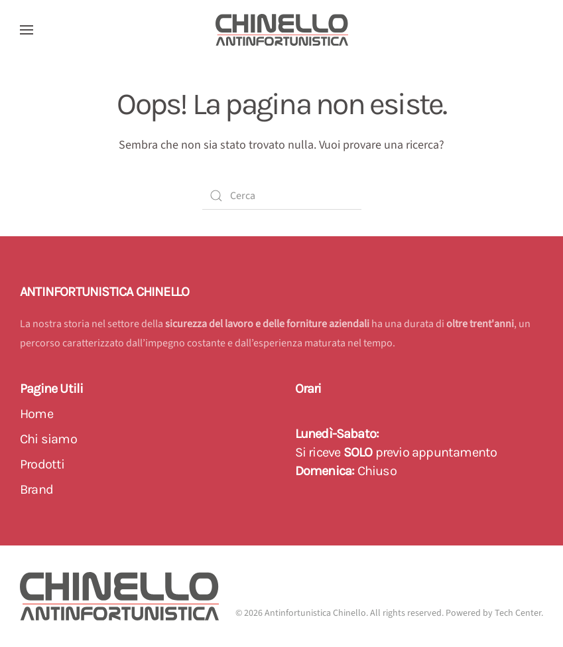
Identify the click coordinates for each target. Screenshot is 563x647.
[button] (26, 30)
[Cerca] (281, 196)
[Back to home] (282, 30)
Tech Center (518, 613)
